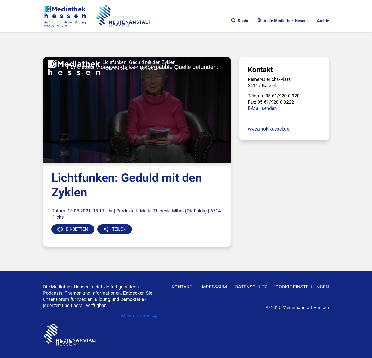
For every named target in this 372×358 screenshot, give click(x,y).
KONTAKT (182, 287)
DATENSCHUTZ (251, 287)
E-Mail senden (262, 108)
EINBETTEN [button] (77, 229)
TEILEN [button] (119, 229)
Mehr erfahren (135, 315)
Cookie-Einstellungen (302, 287)
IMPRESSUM (213, 287)
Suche (240, 20)
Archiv (323, 20)
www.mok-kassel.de (268, 129)
